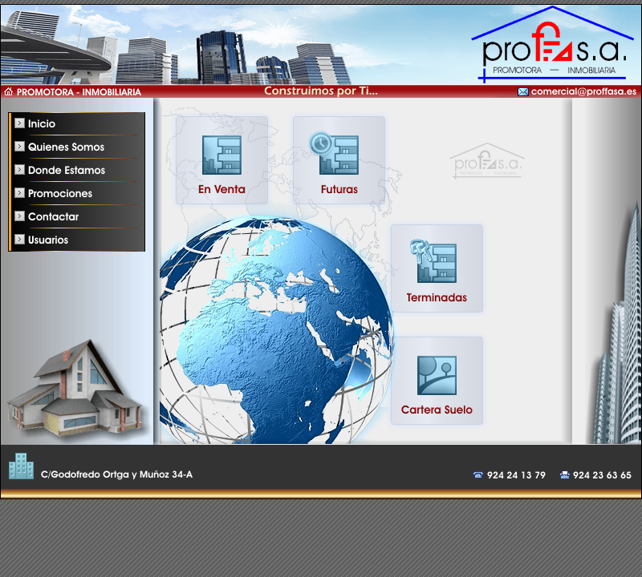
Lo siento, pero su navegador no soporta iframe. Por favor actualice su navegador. (372, 271)
